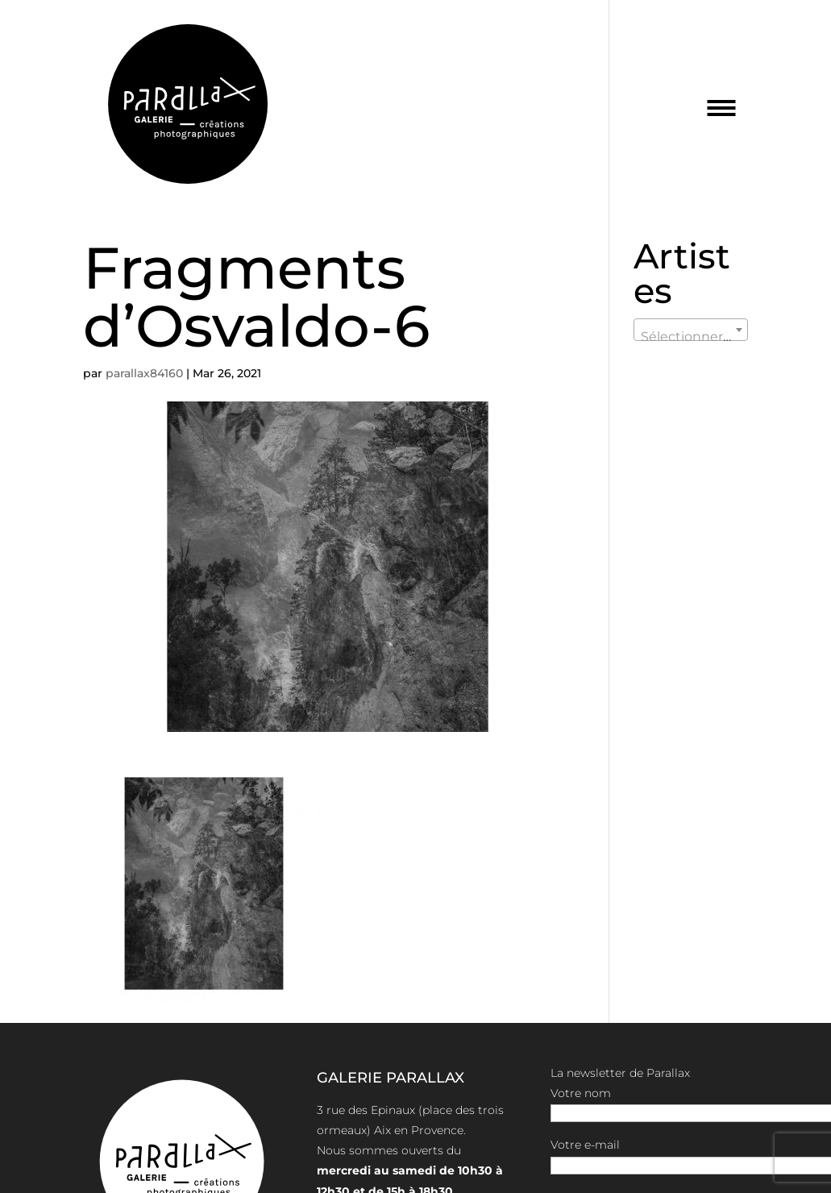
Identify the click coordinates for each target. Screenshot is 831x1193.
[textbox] (690, 337)
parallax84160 (144, 373)
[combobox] (691, 329)
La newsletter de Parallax (620, 1073)
